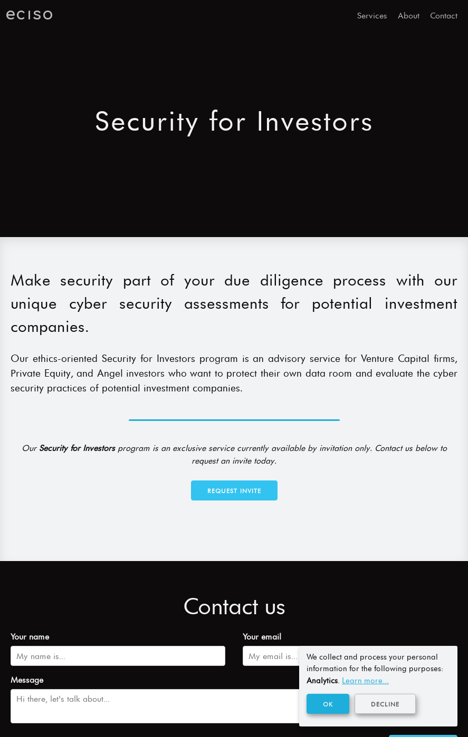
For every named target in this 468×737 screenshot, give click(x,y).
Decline (385, 704)
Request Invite (234, 491)
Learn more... (365, 680)
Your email (262, 637)
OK (328, 704)
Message (27, 680)
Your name (30, 637)
